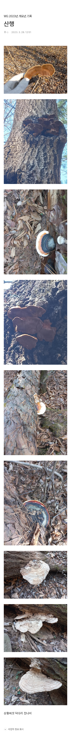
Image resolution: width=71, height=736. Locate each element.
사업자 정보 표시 (14, 729)
